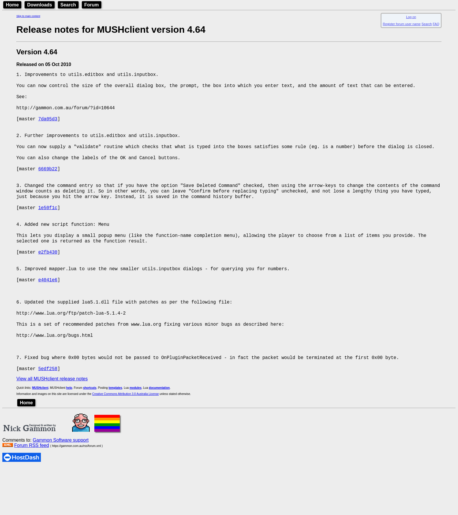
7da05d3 (48, 126)
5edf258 (48, 415)
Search (68, 4)
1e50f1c (48, 229)
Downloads (39, 4)
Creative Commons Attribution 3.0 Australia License (125, 441)
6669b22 (48, 184)
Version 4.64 (36, 52)
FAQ (436, 24)
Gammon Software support (61, 487)
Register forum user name (402, 24)
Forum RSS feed (31, 492)
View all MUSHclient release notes (52, 426)
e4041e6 (48, 313)
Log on (411, 17)
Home (12, 4)
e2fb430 (48, 281)
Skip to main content (28, 16)
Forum (91, 4)
